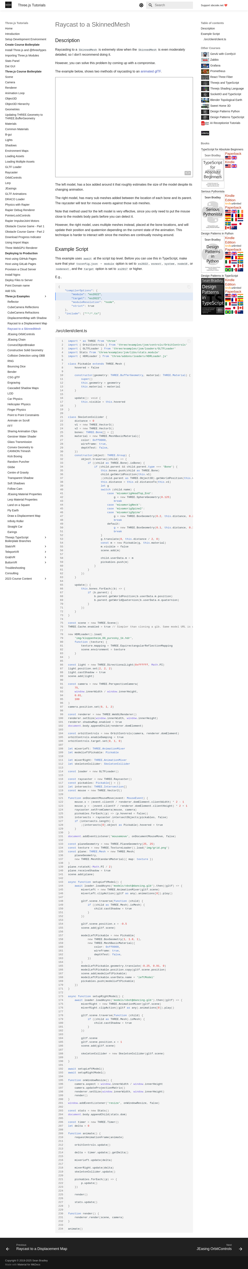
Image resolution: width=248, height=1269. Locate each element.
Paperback (233, 154)
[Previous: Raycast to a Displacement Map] (37, 1248)
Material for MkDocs (28, 1264)
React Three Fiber (221, 76)
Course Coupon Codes (224, 132)
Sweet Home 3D (220, 105)
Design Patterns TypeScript (227, 117)
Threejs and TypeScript (224, 82)
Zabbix (214, 59)
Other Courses (210, 48)
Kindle (230, 162)
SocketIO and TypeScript (225, 94)
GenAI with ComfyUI (223, 53)
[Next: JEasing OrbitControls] (218, 1248)
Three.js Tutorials (16, 23)
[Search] (169, 5)
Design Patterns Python (225, 111)
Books (205, 143)
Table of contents (212, 23)
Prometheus (217, 71)
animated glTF (151, 71)
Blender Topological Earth (226, 100)
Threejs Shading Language (227, 88)
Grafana (215, 65)
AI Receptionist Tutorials (225, 123)
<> (187, 173)
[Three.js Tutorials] (8, 5)
